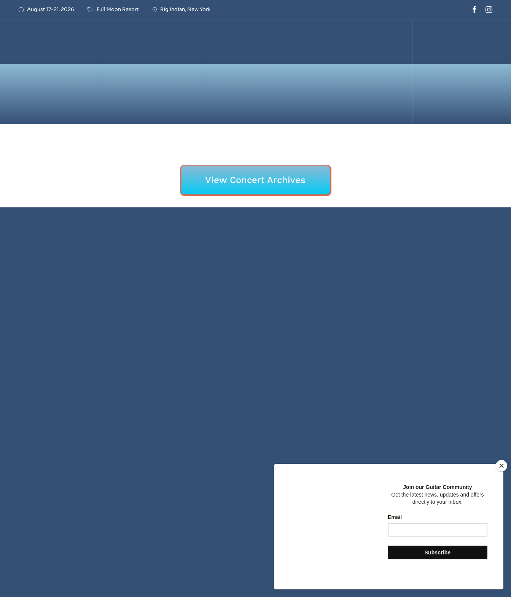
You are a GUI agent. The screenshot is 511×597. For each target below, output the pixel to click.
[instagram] (489, 9)
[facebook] (474, 9)
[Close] (501, 465)
